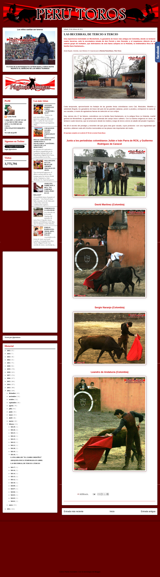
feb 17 (13, 467)
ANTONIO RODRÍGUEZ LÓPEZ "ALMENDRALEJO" (49, 109)
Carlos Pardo (11, 117)
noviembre (12, 396)
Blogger (97, 572)
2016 (9, 378)
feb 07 (13, 489)
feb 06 (13, 492)
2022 (9, 360)
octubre (11, 399)
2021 (9, 363)
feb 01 (13, 501)
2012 (9, 391)
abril (11, 418)
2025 (9, 350)
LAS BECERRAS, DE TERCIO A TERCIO (25, 463)
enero (11, 505)
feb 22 (13, 442)
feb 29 (13, 427)
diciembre (12, 393)
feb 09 (13, 486)
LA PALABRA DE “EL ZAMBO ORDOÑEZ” (26, 457)
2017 (9, 375)
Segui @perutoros (11, 149)
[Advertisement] (24, 543)
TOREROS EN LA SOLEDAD (49, 209)
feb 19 (13, 451)
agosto (11, 406)
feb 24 (13, 436)
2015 (9, 381)
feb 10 (13, 483)
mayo (11, 415)
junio (11, 412)
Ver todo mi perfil (11, 133)
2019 (9, 369)
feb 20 (13, 448)
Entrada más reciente (73, 511)
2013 (9, 388)
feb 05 (13, 495)
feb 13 (13, 476)
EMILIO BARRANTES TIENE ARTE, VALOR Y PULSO (49, 231)
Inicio (112, 511)
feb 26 (13, 430)
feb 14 (13, 473)
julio (10, 409)
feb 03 (13, 498)
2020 (9, 366)
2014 (9, 384)
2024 (9, 354)
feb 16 (13, 470)
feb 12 (13, 480)
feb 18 (13, 454)
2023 (9, 357)
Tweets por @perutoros (12, 337)
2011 (9, 509)
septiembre (13, 403)
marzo (11, 421)
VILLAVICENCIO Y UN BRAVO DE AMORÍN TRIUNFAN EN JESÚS (49, 165)
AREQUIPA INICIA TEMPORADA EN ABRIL (26, 460)
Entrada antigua (148, 511)
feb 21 (13, 445)
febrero (11, 424)
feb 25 (13, 433)
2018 (9, 372)
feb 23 (13, 439)
